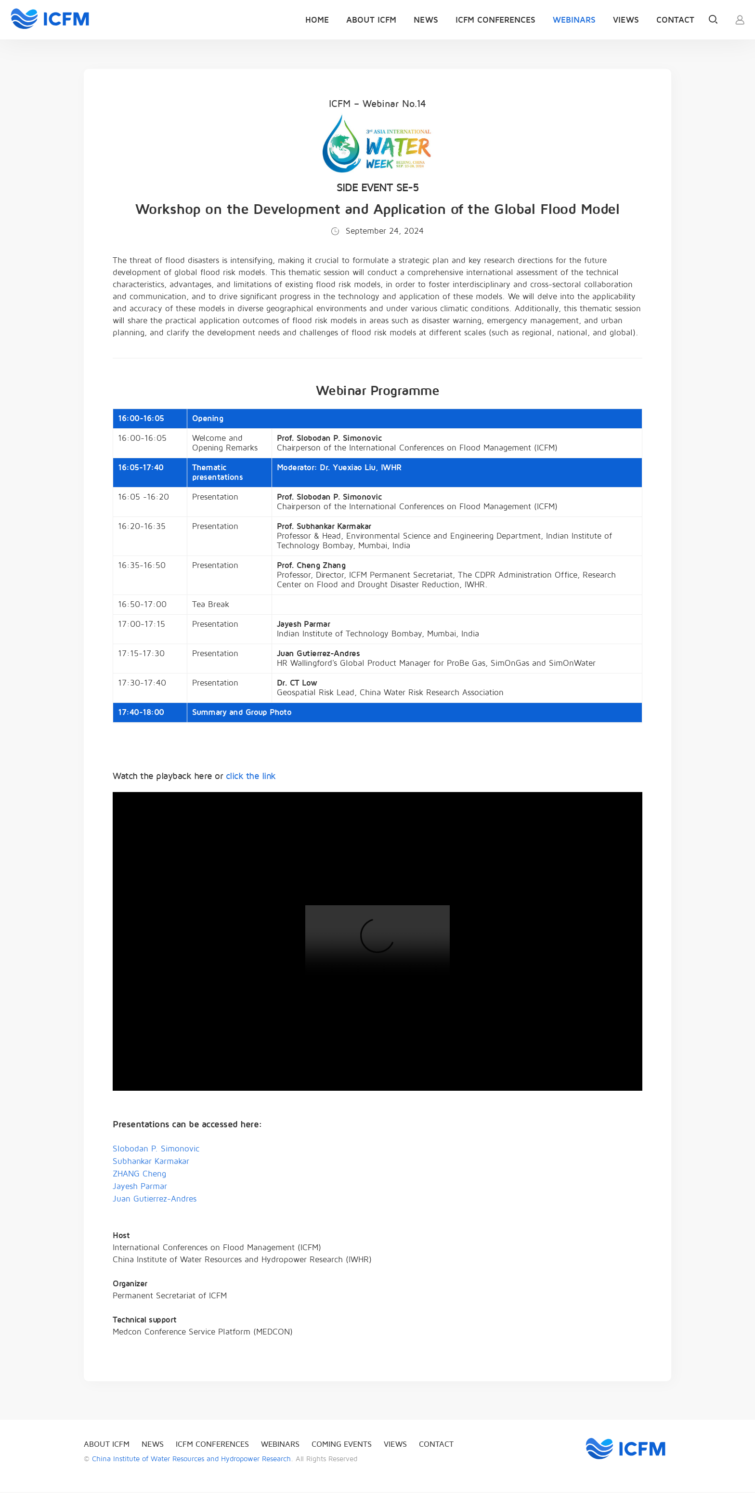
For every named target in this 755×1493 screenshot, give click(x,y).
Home (317, 20)
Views (626, 20)
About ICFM (371, 20)
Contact (675, 20)
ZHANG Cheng (139, 1174)
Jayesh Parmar (140, 1187)
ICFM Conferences (495, 20)
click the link (251, 777)
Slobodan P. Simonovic (156, 1149)
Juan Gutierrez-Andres (154, 1199)
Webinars (574, 20)
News (426, 20)
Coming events (342, 1445)
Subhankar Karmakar (151, 1162)
